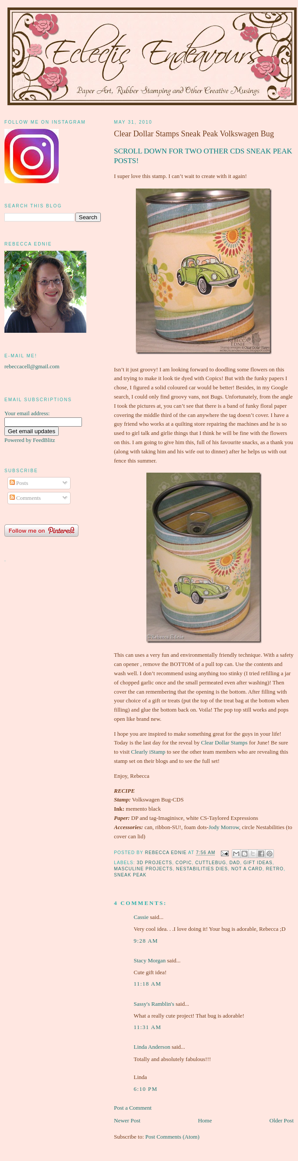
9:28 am (146, 940)
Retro (275, 868)
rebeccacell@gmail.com (32, 366)
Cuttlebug (210, 862)
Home (205, 1120)
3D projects (154, 862)
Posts (19, 483)
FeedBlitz (44, 440)
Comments (25, 498)
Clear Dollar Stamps (224, 742)
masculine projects (143, 868)
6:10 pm (145, 1089)
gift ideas (258, 862)
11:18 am (147, 983)
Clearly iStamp (148, 751)
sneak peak (130, 875)
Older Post (282, 1120)
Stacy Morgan (150, 960)
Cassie (141, 917)
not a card (247, 868)
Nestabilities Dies (202, 868)
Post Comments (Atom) (172, 1136)
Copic (184, 862)
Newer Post (127, 1120)
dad (235, 862)
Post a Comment (133, 1107)
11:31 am (147, 1027)
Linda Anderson (152, 1046)
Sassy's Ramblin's (154, 1004)
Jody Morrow (224, 827)
